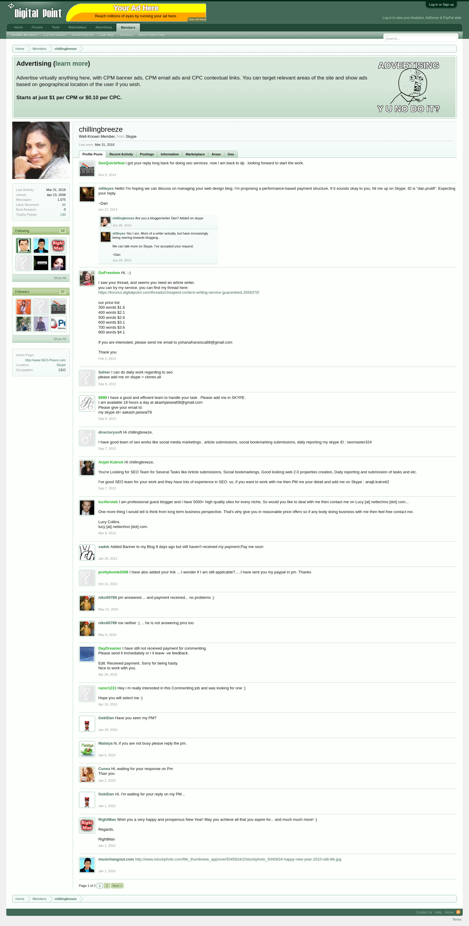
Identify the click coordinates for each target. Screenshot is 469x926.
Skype (61, 365)
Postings (147, 154)
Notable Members (25, 35)
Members (128, 27)
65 (64, 204)
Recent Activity (121, 154)
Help (438, 912)
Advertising (103, 27)
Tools (56, 27)
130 (63, 214)
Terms (456, 919)
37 (62, 291)
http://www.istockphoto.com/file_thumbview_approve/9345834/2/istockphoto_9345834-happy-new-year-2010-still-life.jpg (238, 859)
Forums (37, 27)
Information (170, 154)
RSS (458, 912)
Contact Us (424, 912)
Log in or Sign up (441, 4)
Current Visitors (55, 35)
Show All (60, 278)
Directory (126, 35)
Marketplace (195, 154)
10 (62, 230)
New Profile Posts (152, 35)
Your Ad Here (197, 19)
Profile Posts (93, 154)
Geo (231, 154)
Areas (216, 154)
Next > (117, 885)
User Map (107, 35)
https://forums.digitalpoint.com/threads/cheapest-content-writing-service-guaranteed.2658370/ (178, 292)
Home (18, 27)
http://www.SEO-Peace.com (45, 360)
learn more (71, 63)
